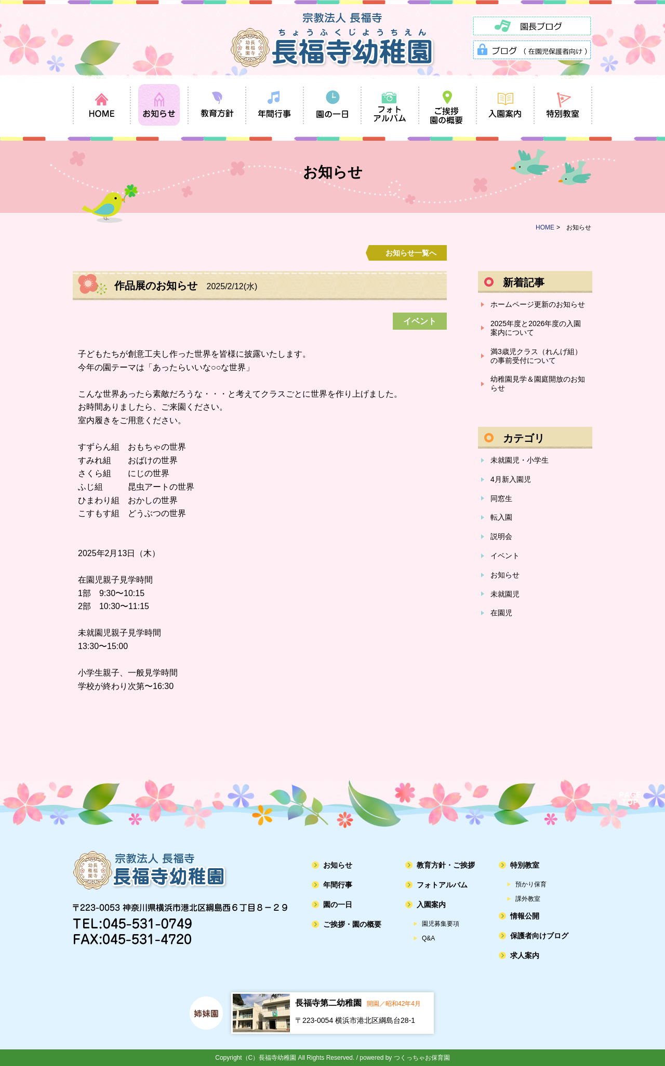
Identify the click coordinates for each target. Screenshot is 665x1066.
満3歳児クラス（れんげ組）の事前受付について (536, 356)
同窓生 (501, 498)
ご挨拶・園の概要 (352, 924)
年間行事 (337, 884)
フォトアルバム (442, 884)
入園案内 (431, 904)
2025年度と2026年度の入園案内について (535, 327)
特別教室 (524, 865)
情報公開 (524, 916)
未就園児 (505, 594)
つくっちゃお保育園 (422, 1057)
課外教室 (527, 899)
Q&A (428, 938)
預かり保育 (531, 884)
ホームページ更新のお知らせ (537, 304)
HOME (545, 227)
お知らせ (505, 575)
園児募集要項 (440, 924)
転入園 (501, 517)
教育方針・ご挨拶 (446, 865)
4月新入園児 (510, 479)
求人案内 (524, 955)
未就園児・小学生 (519, 460)
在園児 (501, 613)
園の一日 (337, 904)
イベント (505, 555)
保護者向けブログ (539, 935)
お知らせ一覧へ (410, 253)
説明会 (501, 536)
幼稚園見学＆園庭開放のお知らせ (537, 383)
